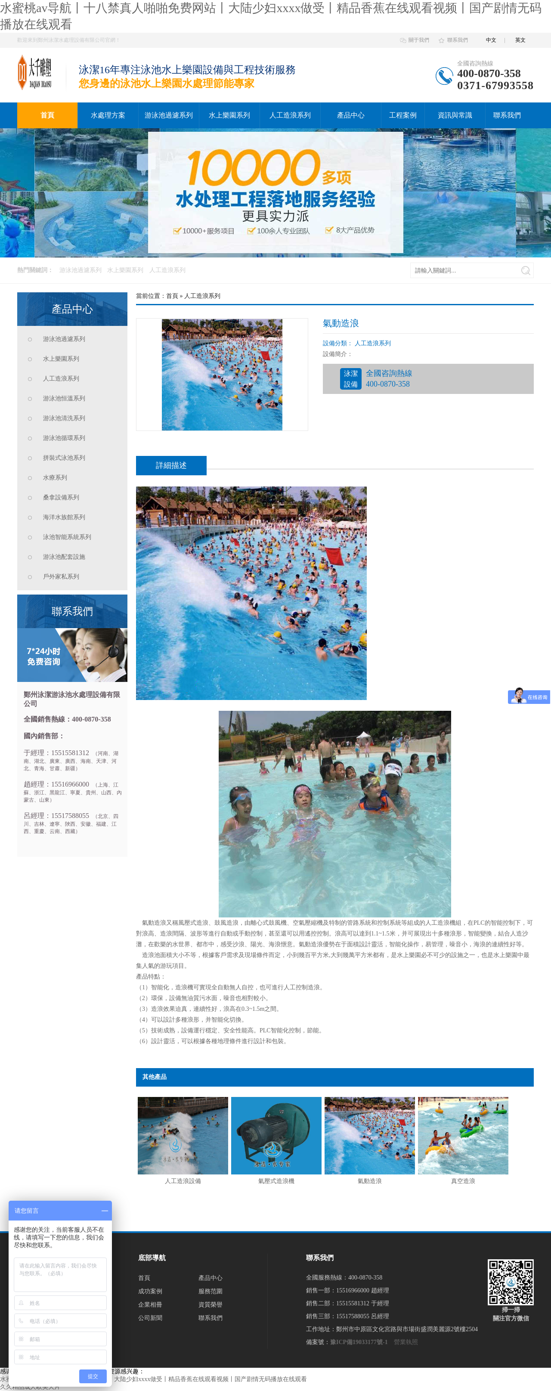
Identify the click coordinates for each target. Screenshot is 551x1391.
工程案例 (403, 115)
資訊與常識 (455, 115)
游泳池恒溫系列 (64, 398)
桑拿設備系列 (61, 497)
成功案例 (150, 1291)
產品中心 (351, 115)
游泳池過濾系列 (169, 115)
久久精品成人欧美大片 (30, 1387)
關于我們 (419, 40)
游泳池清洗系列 (64, 418)
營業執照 (406, 1342)
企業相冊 (150, 1304)
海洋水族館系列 (64, 517)
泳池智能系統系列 (67, 537)
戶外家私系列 (61, 576)
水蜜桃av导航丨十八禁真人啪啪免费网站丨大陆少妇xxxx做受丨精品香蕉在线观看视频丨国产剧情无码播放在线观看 (153, 1379)
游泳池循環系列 (64, 438)
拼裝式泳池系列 (64, 458)
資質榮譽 (210, 1304)
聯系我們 (457, 40)
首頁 (47, 115)
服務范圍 (210, 1291)
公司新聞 (150, 1318)
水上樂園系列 (229, 115)
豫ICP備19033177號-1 (359, 1342)
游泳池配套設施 (64, 557)
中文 (491, 40)
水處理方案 (108, 115)
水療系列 (55, 477)
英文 (520, 40)
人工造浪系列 (290, 115)
